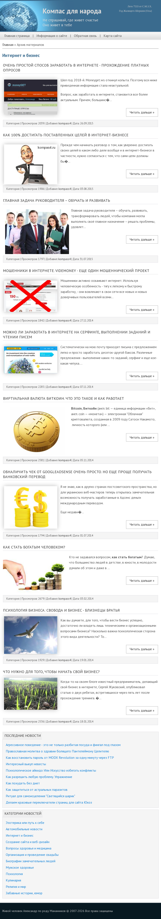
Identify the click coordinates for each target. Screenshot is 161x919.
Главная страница (17, 35)
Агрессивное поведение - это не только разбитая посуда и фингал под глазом (63, 745)
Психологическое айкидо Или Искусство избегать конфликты (51, 770)
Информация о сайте (51, 35)
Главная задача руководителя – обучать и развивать (56, 200)
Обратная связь (85, 35)
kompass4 (65, 123)
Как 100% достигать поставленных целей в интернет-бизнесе (65, 134)
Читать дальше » (142, 112)
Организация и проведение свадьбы (32, 854)
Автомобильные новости (24, 829)
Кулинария (13, 880)
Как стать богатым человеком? (34, 547)
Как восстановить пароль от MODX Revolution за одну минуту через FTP (60, 757)
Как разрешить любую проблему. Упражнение (39, 777)
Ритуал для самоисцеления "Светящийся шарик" (40, 796)
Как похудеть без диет (23, 783)
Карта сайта (113, 35)
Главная (7, 44)
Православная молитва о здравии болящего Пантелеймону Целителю (57, 751)
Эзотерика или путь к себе (25, 822)
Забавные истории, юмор (24, 893)
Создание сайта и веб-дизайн (27, 842)
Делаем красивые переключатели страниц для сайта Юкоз (49, 802)
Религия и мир (16, 886)
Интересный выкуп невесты (26, 764)
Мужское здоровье (20, 867)
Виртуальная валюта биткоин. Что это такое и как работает (63, 398)
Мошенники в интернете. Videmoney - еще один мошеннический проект (76, 270)
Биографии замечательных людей (30, 861)
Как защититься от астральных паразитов (37, 789)
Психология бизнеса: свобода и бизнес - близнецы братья (61, 610)
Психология (14, 874)
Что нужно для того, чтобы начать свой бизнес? (51, 671)
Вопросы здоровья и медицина (28, 848)
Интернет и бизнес (19, 835)
